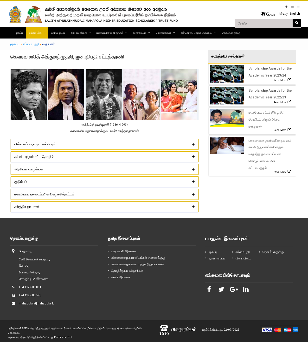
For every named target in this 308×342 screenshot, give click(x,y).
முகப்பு (19, 32)
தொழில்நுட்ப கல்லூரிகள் (127, 270)
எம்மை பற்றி (35, 32)
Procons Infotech (63, 337)
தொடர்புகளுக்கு (231, 32)
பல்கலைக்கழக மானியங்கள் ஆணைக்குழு (138, 257)
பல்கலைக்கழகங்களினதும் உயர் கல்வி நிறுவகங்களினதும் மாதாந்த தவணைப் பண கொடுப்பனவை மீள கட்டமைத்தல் (270, 154)
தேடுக (297, 23)
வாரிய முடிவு (58, 32)
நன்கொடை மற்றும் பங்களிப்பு (196, 32)
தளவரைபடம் (217, 258)
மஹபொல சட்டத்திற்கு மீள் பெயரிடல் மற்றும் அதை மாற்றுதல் (266, 119)
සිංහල (284, 13)
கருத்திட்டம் (139, 32)
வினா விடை (243, 258)
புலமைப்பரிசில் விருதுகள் (109, 32)
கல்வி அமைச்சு (120, 277)
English (295, 13)
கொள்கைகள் (163, 32)
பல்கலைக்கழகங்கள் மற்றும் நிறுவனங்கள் (137, 264)
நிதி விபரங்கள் (79, 32)
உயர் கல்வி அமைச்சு (123, 251)
